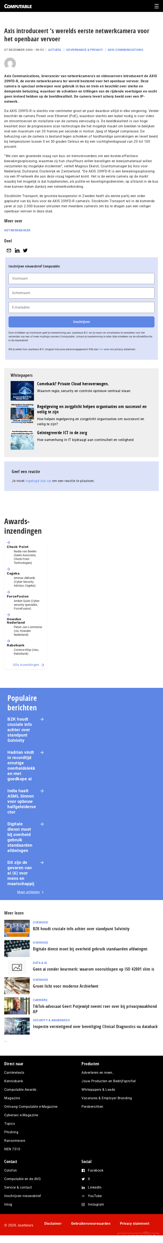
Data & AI (40, 962)
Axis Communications (125, 49)
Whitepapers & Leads (98, 1090)
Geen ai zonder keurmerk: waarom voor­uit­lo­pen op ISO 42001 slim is (93, 969)
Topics (9, 1124)
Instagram (96, 1204)
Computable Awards (20, 1090)
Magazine (12, 1098)
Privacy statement (134, 1224)
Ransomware (14, 1141)
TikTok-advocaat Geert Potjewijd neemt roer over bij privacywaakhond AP (95, 1008)
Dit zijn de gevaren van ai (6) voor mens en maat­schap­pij (20, 873)
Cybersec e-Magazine (21, 1115)
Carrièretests (14, 1073)
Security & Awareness (51, 1020)
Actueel (55, 49)
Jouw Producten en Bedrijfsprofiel (109, 1081)
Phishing (11, 1132)
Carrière (40, 1000)
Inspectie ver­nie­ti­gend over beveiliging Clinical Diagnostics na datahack (95, 1026)
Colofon (10, 1170)
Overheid (40, 922)
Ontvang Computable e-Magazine (31, 1107)
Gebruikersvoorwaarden (91, 1224)
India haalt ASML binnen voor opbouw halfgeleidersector (21, 801)
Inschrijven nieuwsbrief (22, 1196)
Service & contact (18, 1187)
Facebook (95, 1170)
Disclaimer (53, 1224)
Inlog (8, 1204)
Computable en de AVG (22, 1179)
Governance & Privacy (84, 49)
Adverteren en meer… (98, 1073)
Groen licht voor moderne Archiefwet (65, 986)
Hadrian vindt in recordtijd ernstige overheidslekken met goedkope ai (21, 765)
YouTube (95, 1196)
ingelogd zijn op (38, 481)
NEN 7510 (12, 1149)
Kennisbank (13, 1081)
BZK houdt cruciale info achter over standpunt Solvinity (19, 730)
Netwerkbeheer (17, 230)
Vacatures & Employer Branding (107, 1098)
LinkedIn (94, 1187)
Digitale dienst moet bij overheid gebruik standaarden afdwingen (19, 837)
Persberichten (92, 1107)
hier (101, 349)
